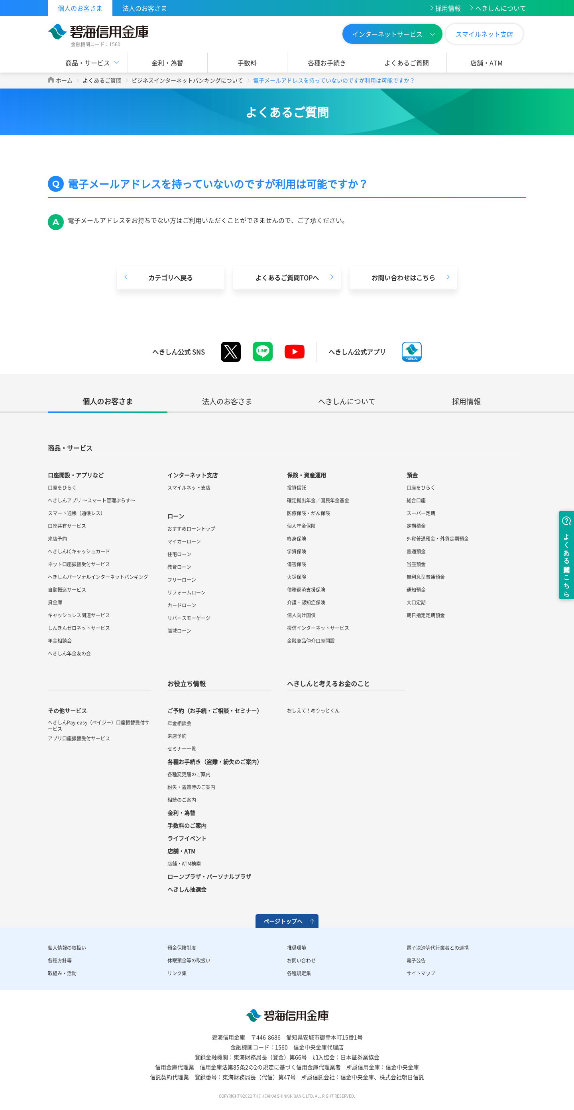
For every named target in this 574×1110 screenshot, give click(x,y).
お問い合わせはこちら (403, 277)
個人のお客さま (80, 8)
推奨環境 (296, 947)
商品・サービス (87, 62)
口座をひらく (62, 487)
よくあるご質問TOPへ (287, 277)
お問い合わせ (301, 960)
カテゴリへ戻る (170, 277)
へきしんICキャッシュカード (79, 551)
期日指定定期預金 (426, 615)
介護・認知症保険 (306, 602)
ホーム (64, 80)
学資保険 (296, 551)
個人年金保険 (301, 525)
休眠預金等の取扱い (188, 960)
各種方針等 (60, 960)
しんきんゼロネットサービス (79, 628)
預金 (412, 475)
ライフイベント (186, 838)
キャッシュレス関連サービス (79, 615)
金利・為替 (167, 62)
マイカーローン (184, 541)
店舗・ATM (486, 62)
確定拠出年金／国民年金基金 (318, 500)
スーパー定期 (421, 513)
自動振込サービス (67, 589)
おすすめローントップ (191, 528)
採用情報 (448, 8)
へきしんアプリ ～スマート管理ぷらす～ (91, 500)
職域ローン (179, 630)
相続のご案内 (181, 799)
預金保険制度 (181, 947)
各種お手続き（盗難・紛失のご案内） (214, 762)
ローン (175, 516)
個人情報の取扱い (67, 947)
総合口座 (416, 500)
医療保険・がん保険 (308, 513)
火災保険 (296, 577)
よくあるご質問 (406, 62)
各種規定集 (299, 973)
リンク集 (177, 973)
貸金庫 (55, 602)
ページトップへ (283, 921)
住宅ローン (179, 554)
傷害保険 (296, 564)
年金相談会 (60, 640)
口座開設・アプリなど (76, 475)
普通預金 (416, 551)
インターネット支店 (192, 475)
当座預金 (416, 564)
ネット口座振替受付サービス (79, 564)
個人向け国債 (301, 615)
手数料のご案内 (186, 825)
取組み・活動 (62, 973)
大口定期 (416, 602)
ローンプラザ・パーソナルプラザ (209, 876)
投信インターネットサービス (318, 628)
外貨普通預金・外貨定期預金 (438, 538)
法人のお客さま (144, 8)
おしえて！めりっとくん (313, 710)
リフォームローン (186, 592)
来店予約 (57, 538)
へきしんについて (500, 8)
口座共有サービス (67, 525)
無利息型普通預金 (426, 577)
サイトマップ (421, 973)
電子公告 (416, 960)
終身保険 (296, 538)
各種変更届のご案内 (188, 774)
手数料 (247, 62)
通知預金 (416, 589)
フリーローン (181, 579)
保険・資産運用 (306, 475)
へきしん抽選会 (186, 889)
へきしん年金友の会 (69, 653)
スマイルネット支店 (484, 34)
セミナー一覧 (181, 748)
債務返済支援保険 (306, 589)
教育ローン (179, 567)
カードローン (181, 605)
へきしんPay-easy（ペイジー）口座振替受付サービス (98, 725)
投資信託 (296, 487)
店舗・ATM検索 (184, 863)
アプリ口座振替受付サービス (79, 738)
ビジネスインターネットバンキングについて (187, 80)
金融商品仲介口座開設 (311, 640)
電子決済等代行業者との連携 (438, 947)
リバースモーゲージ (188, 618)
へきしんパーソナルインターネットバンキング (98, 577)
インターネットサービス (387, 34)
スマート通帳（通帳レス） (76, 513)
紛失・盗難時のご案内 (191, 787)
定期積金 (416, 525)
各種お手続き (327, 62)
